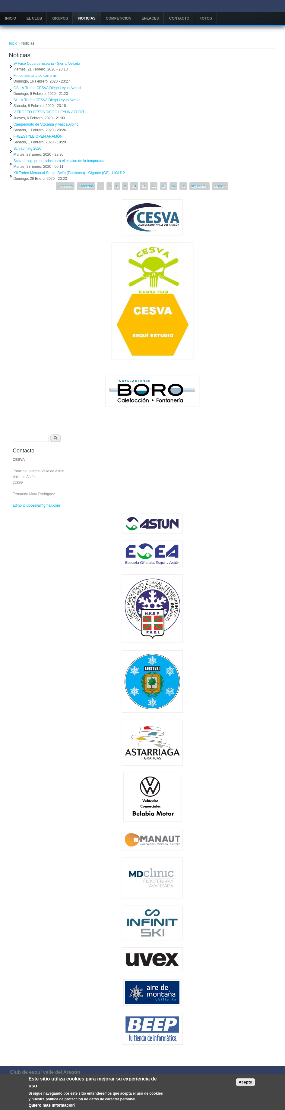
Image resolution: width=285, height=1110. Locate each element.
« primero (65, 186)
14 (173, 186)
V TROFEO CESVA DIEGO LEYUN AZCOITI (49, 112)
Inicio (10, 18)
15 (183, 186)
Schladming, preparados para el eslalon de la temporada (58, 161)
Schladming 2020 (27, 148)
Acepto (245, 1083)
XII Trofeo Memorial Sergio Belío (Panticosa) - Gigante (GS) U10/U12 (69, 173)
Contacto (179, 18)
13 (164, 186)
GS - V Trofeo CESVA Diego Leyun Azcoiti (47, 88)
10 (134, 186)
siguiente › (199, 186)
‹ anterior (86, 186)
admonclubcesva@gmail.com (36, 505)
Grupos (60, 18)
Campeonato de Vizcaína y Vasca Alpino (45, 124)
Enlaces (150, 18)
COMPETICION (118, 18)
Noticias (86, 18)
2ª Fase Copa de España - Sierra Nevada (46, 63)
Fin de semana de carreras (34, 75)
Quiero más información (52, 1106)
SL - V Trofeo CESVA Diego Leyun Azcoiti (46, 100)
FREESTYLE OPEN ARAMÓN (37, 136)
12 (154, 186)
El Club (34, 18)
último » (220, 186)
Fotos (206, 18)
